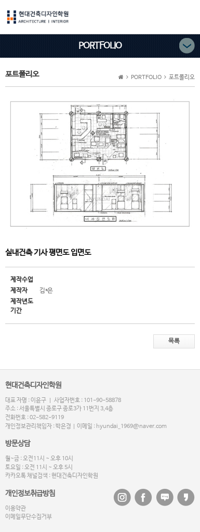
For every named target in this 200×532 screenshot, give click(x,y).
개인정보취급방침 (30, 493)
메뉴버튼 (186, 16)
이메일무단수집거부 (28, 517)
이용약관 (15, 508)
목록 (174, 341)
